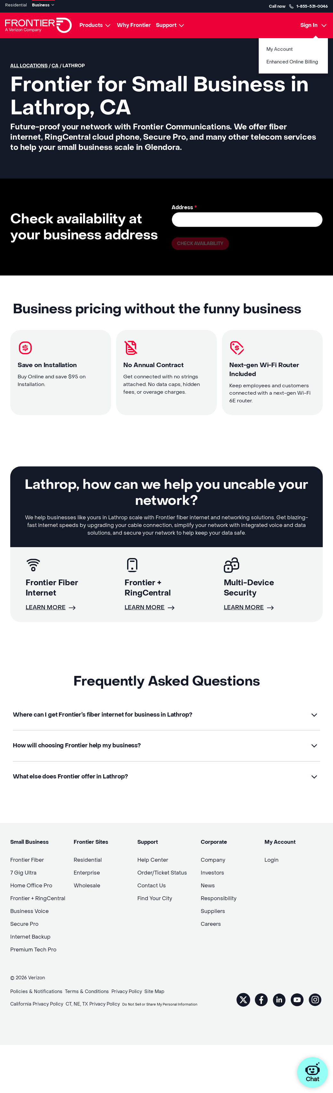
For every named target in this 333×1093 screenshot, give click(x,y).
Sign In (309, 23)
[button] (166, 723)
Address (184, 205)
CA (55, 64)
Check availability (204, 242)
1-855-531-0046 (308, 5)
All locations (29, 64)
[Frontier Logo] (38, 23)
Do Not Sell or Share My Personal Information (60, 1023)
